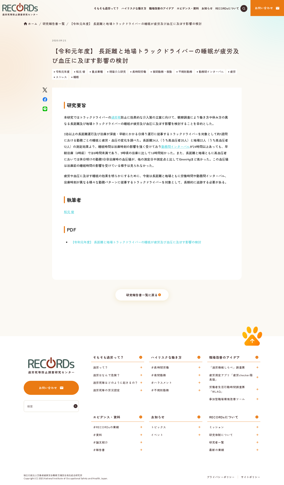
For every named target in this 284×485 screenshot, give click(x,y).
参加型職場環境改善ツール (227, 399)
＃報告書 (99, 450)
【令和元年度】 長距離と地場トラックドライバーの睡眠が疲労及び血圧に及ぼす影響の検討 (136, 23)
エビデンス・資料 (188, 8)
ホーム (33, 23)
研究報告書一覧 (54, 23)
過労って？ (100, 367)
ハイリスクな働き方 (133, 8)
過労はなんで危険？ (106, 375)
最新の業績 (216, 450)
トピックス (158, 427)
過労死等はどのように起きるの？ (115, 383)
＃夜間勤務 (158, 375)
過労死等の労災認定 (106, 390)
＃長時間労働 (160, 367)
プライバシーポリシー (220, 477)
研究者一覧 (216, 442)
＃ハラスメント (161, 383)
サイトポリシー (250, 477)
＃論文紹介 (100, 442)
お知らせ (207, 8)
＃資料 (97, 435)
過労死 (116, 117)
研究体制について (221, 435)
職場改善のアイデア (161, 8)
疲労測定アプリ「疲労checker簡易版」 (231, 377)
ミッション (216, 427)
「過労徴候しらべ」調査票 (227, 367)
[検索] (76, 406)
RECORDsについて (227, 8)
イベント (157, 435)
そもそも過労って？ (106, 8)
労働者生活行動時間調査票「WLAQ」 (227, 389)
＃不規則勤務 (160, 390)
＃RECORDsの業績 (106, 427)
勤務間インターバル (175, 146)
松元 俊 (69, 211)
